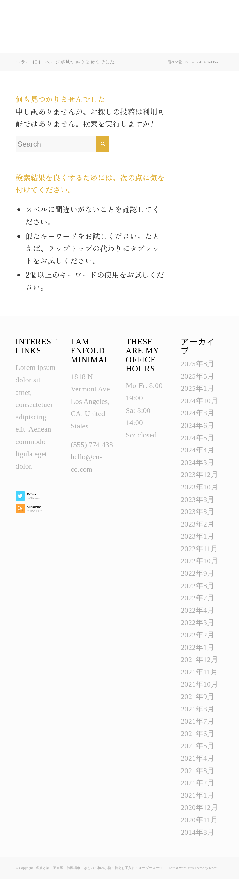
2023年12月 (199, 474)
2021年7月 (197, 721)
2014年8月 (197, 832)
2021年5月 (197, 746)
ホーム (190, 61)
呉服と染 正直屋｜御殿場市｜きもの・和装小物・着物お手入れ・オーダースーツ (101, 868)
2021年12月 (199, 659)
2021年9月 (197, 696)
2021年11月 (199, 672)
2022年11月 (199, 549)
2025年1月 (197, 388)
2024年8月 (197, 413)
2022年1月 (197, 647)
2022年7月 (197, 598)
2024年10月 (199, 401)
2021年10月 (199, 684)
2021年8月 (197, 709)
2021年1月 (197, 795)
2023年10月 (199, 487)
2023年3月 (197, 512)
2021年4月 (197, 758)
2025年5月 (197, 376)
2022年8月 (197, 586)
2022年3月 (197, 622)
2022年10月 (199, 561)
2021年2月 (197, 783)
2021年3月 (197, 771)
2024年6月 (197, 425)
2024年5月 (197, 438)
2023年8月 (197, 499)
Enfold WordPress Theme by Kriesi (193, 868)
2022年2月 (197, 635)
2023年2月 (197, 524)
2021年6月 (197, 734)
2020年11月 (199, 820)
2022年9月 (197, 573)
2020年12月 (199, 807)
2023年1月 (197, 536)
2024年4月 (197, 450)
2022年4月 (197, 610)
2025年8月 (197, 364)
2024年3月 (197, 462)
